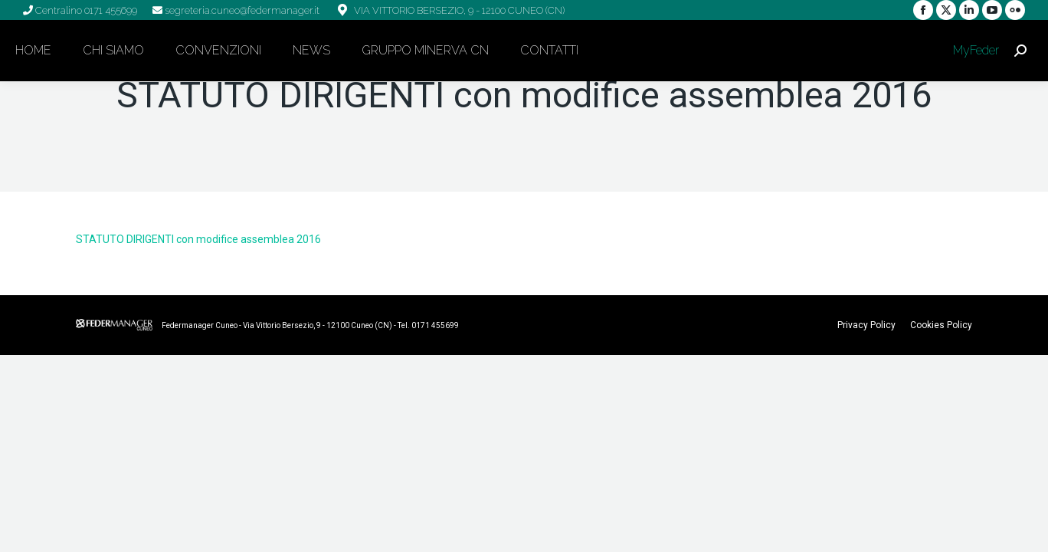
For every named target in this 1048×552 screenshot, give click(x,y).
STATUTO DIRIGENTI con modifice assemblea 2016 (198, 239)
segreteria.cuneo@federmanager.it (240, 10)
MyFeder (974, 50)
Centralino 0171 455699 (85, 10)
